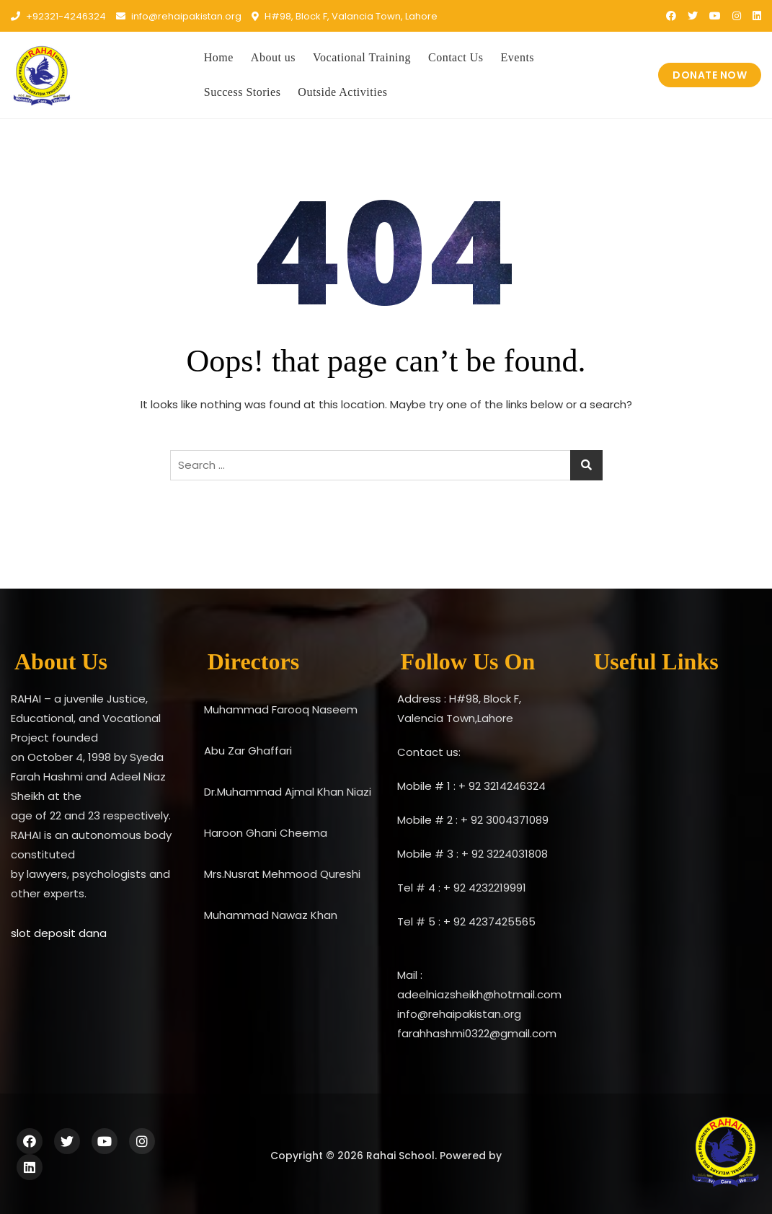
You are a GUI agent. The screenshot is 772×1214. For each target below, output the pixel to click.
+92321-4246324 (58, 16)
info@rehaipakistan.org (178, 16)
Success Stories (242, 92)
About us (273, 57)
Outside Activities (342, 92)
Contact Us (456, 57)
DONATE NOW (710, 75)
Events (518, 57)
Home (219, 57)
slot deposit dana (59, 933)
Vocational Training (362, 57)
